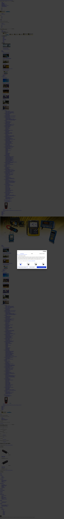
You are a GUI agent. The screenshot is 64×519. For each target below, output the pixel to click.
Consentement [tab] (22, 253)
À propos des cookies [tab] (42, 253)
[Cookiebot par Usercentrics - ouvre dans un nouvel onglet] (43, 251)
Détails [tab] (32, 253)
